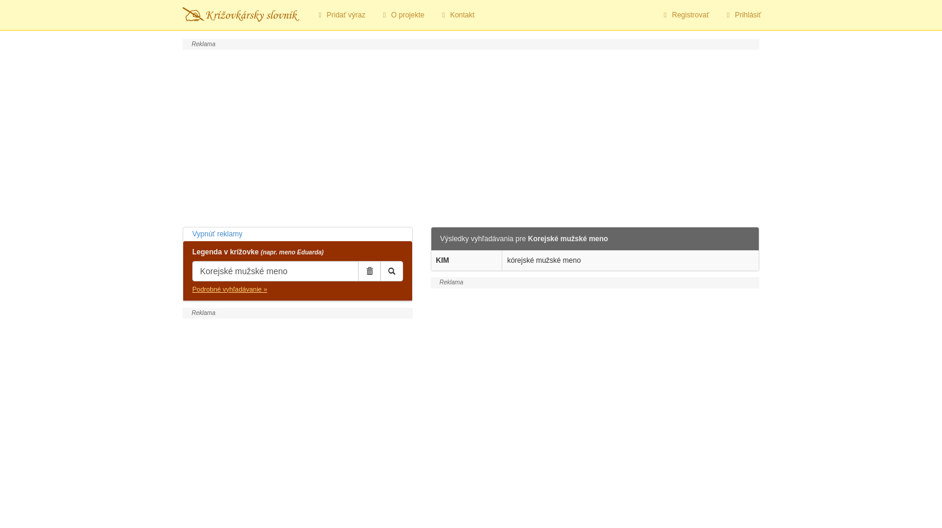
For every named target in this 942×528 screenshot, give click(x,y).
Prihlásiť (742, 15)
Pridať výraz (340, 15)
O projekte (402, 15)
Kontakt (456, 15)
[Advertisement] (471, 137)
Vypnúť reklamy (217, 234)
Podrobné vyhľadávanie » (229, 289)
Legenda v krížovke (258, 252)
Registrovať (685, 15)
